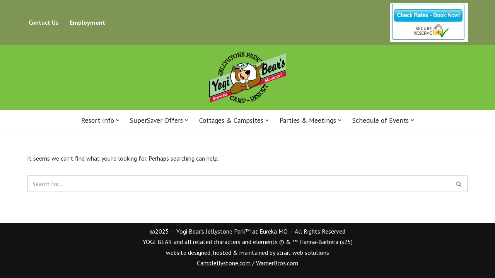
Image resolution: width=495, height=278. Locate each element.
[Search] (239, 183)
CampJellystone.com (224, 263)
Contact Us (44, 22)
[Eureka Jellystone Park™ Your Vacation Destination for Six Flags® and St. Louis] (247, 77)
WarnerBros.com (277, 263)
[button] (117, 120)
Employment (87, 22)
